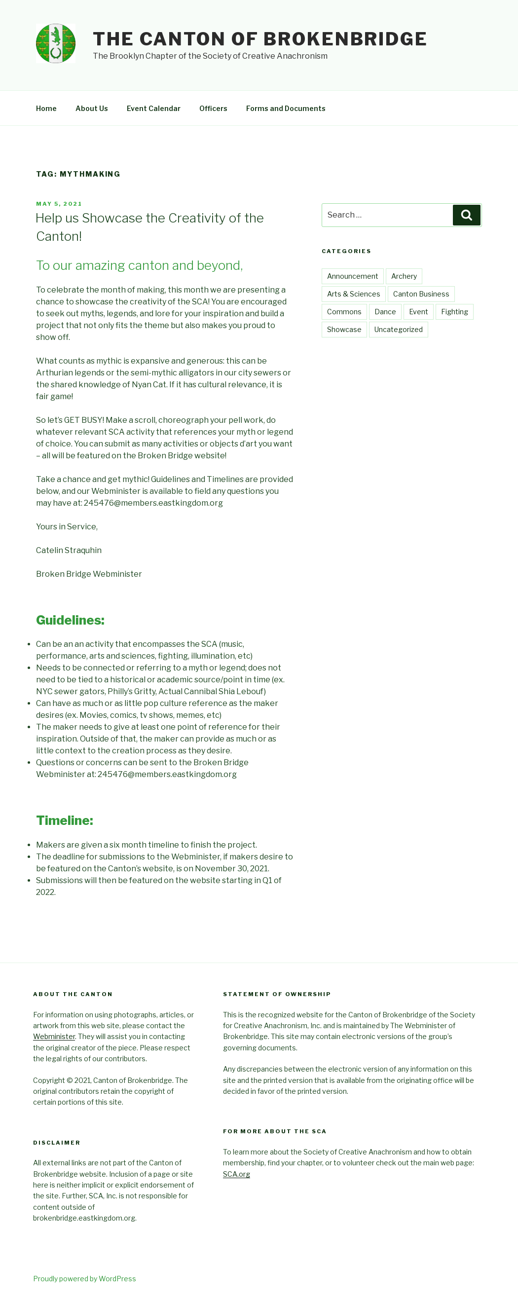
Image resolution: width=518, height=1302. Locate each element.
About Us (91, 108)
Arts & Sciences (353, 294)
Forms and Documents (286, 108)
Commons (344, 311)
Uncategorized (398, 329)
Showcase (344, 329)
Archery (404, 276)
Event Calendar (154, 108)
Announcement (352, 276)
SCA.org (236, 1174)
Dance (385, 311)
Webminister (54, 1036)
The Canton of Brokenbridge (260, 39)
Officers (213, 108)
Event (418, 311)
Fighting (454, 311)
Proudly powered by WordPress (84, 1278)
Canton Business (421, 294)
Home (46, 108)
